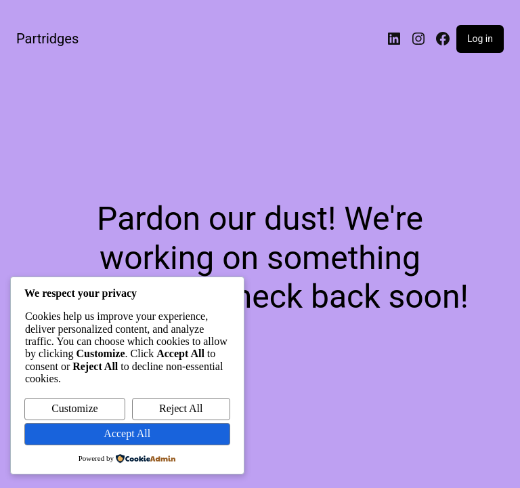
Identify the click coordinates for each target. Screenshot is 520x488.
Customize (74, 408)
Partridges (47, 38)
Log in (480, 38)
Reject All (180, 408)
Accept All (127, 433)
